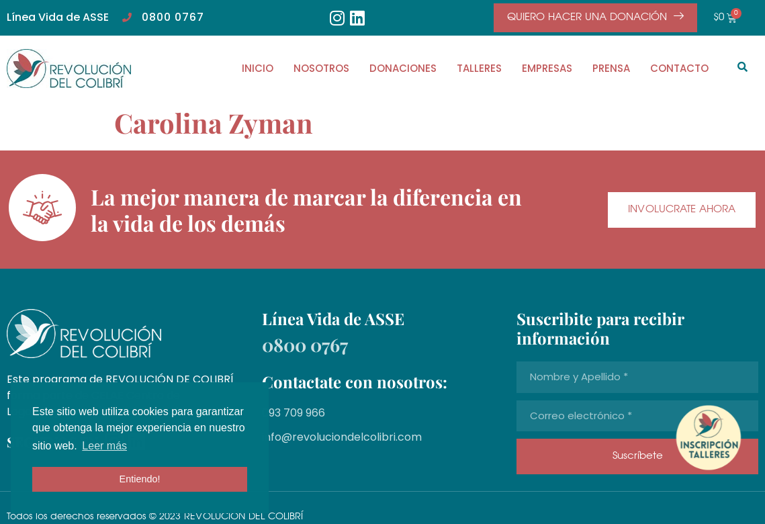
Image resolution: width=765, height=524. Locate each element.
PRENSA (611, 68)
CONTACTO (679, 68)
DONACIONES (403, 68)
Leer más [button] (104, 445)
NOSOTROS (321, 68)
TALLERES (479, 68)
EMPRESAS (547, 68)
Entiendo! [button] (140, 479)
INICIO (257, 68)
